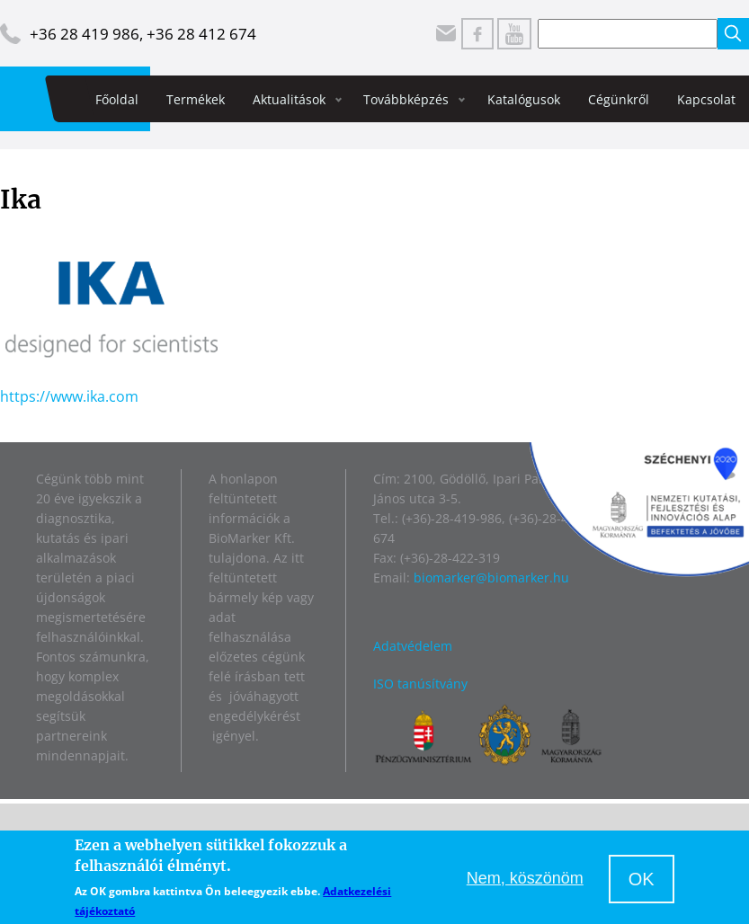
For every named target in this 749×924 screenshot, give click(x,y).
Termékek (195, 99)
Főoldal (116, 99)
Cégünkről (618, 99)
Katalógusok (523, 99)
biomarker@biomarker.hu (491, 577)
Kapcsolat (706, 99)
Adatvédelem (412, 645)
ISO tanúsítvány (420, 683)
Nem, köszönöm (525, 878)
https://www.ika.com (69, 396)
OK (642, 879)
